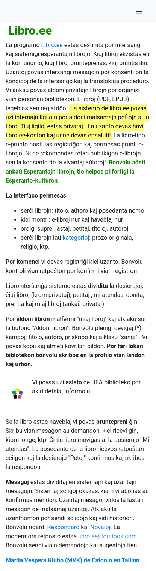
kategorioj (75, 237)
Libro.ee (52, 45)
